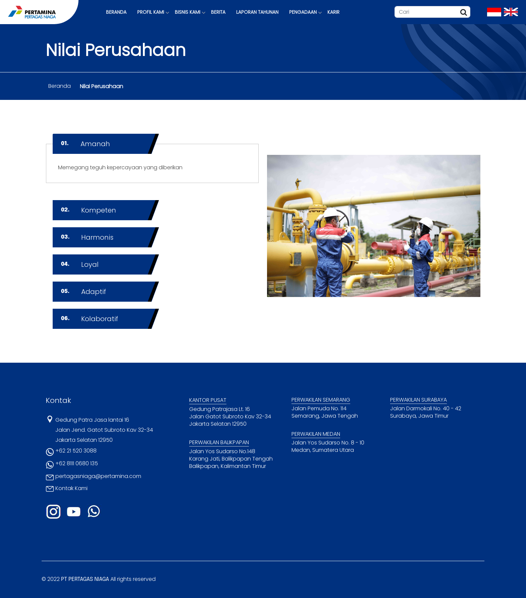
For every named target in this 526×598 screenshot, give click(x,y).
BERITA (218, 12)
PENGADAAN (303, 12)
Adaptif (83, 291)
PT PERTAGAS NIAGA (85, 579)
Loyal (80, 264)
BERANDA (116, 12)
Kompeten (88, 210)
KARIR (333, 12)
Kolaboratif (89, 318)
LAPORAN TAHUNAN (257, 12)
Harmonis (87, 237)
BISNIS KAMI (187, 12)
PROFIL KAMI (150, 12)
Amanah (85, 143)
